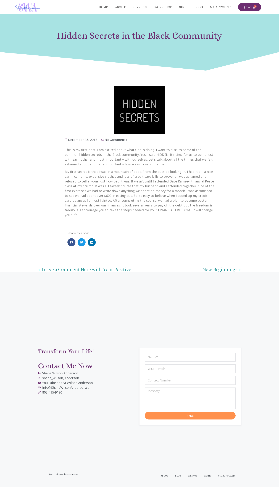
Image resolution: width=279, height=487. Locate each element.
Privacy (192, 476)
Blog (178, 476)
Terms (207, 476)
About (120, 7)
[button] (71, 242)
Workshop (163, 7)
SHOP (183, 7)
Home (103, 7)
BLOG (199, 7)
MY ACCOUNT (220, 7)
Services (140, 7)
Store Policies (227, 476)
